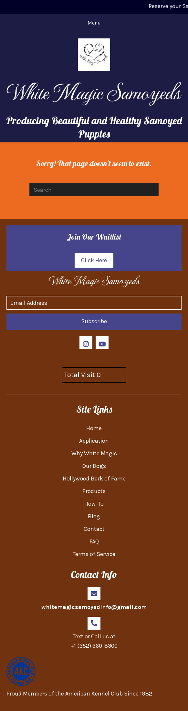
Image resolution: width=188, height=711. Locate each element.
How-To (94, 504)
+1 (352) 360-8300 (94, 645)
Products (94, 491)
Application (94, 441)
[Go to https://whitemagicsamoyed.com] (94, 280)
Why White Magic (94, 453)
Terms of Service (94, 554)
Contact (94, 529)
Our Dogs (94, 466)
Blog (94, 516)
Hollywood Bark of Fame (94, 478)
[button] (94, 260)
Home (94, 428)
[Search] (94, 189)
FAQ (94, 541)
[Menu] (94, 23)
